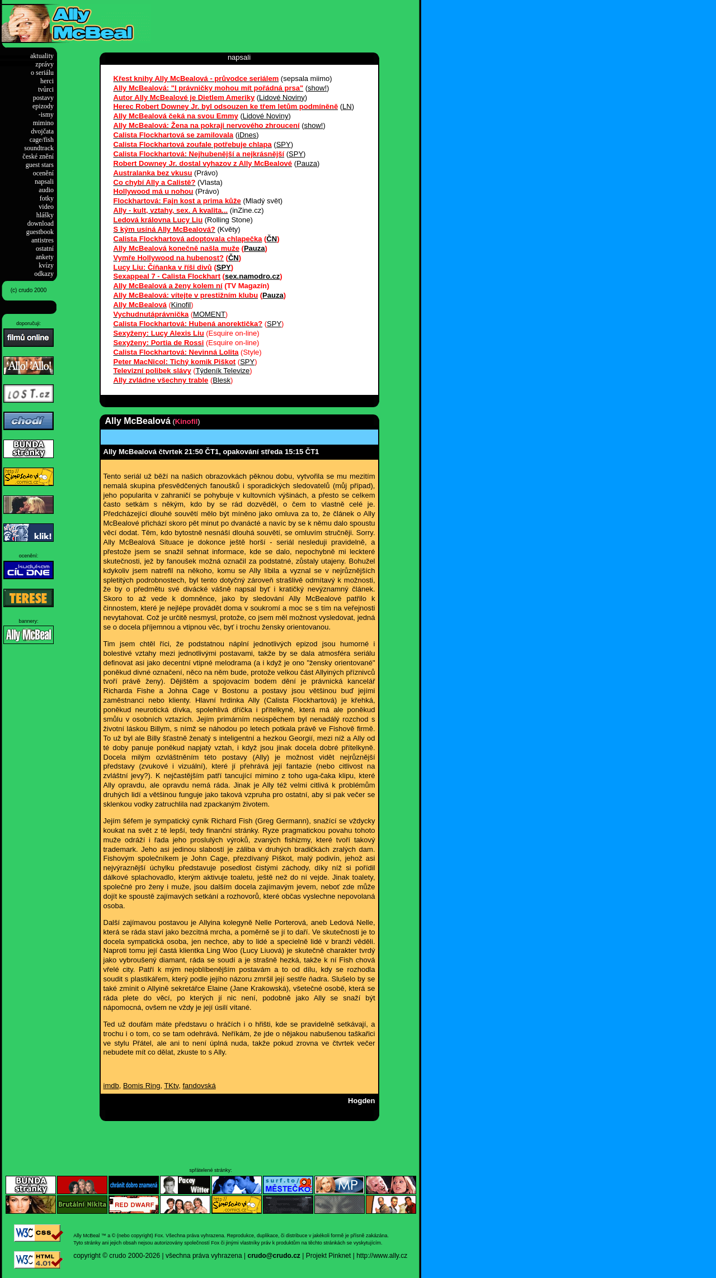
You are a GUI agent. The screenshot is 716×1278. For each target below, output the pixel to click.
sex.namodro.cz (252, 276)
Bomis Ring (141, 1085)
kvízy (46, 265)
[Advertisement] (282, 20)
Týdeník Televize (223, 370)
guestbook (40, 232)
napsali (44, 181)
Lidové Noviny (282, 97)
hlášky (45, 215)
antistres (42, 240)
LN (347, 106)
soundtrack (39, 148)
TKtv (171, 1085)
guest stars (40, 165)
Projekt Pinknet (328, 1256)
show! (317, 88)
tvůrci (46, 89)
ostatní (45, 248)
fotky (47, 198)
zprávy (44, 64)
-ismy (46, 114)
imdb (111, 1085)
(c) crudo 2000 (28, 290)
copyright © (90, 1256)
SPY (283, 144)
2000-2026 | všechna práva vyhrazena (185, 1256)
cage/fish (42, 140)
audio (46, 190)
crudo (117, 1256)
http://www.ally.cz (381, 1256)
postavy (43, 98)
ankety (45, 257)
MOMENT (209, 314)
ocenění (43, 173)
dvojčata (42, 131)
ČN (271, 239)
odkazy (44, 274)
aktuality (42, 56)
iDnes (247, 135)
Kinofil (181, 305)
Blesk (221, 380)
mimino (43, 123)
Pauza (306, 163)
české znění (38, 156)
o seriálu (42, 73)
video (46, 207)
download (40, 223)
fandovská (198, 1085)
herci (47, 81)
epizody (43, 106)
